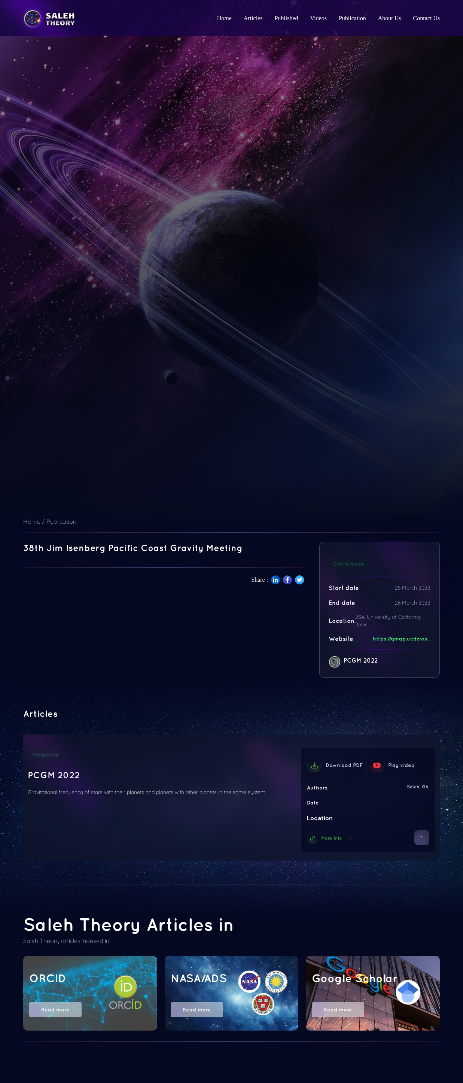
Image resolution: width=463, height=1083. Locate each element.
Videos (318, 18)
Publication (352, 18)
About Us (389, 18)
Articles (253, 18)
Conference (348, 564)
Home (224, 18)
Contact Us (426, 18)
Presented (45, 755)
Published (286, 18)
